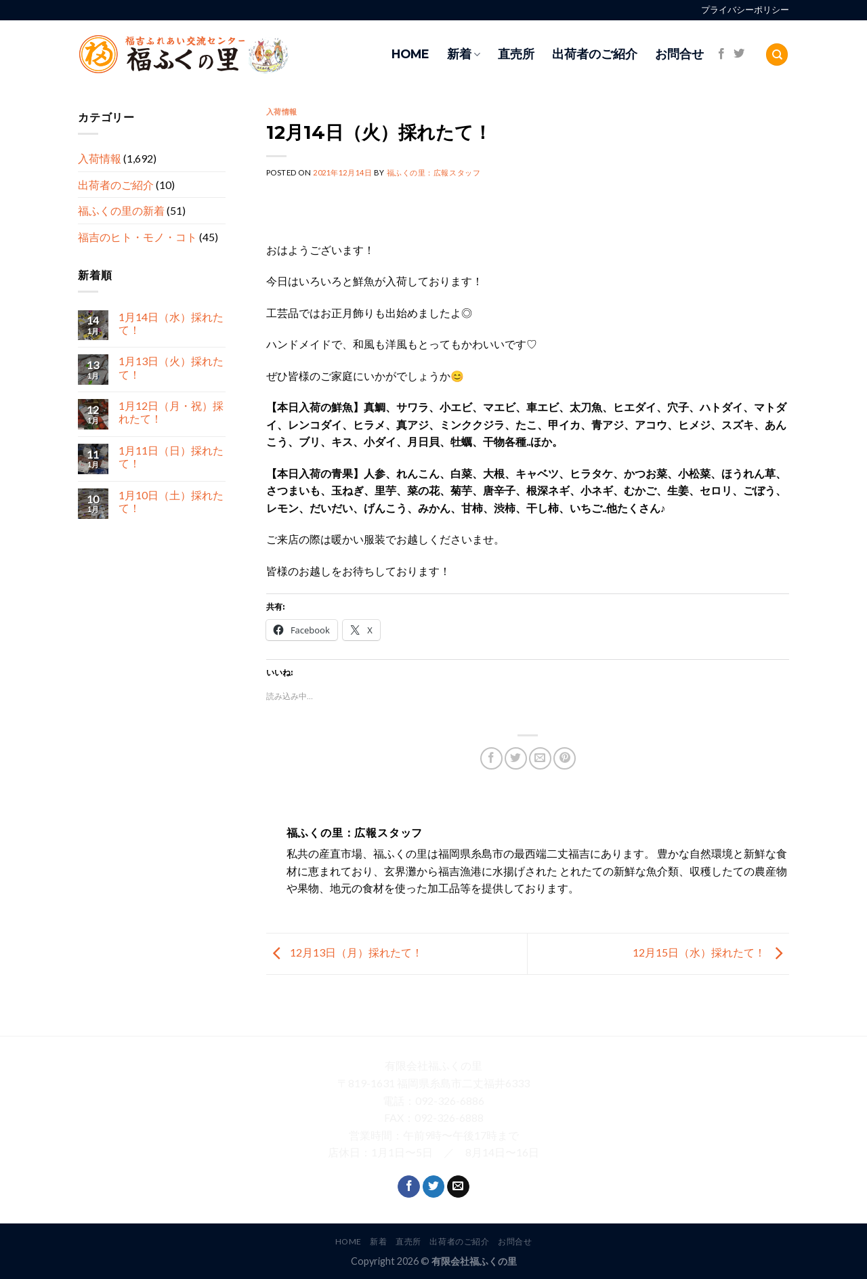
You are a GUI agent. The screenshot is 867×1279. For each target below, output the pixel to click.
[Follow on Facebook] (721, 54)
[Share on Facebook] (491, 758)
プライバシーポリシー (745, 10)
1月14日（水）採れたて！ (171, 323)
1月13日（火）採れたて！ (171, 368)
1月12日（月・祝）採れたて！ (171, 412)
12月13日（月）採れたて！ (344, 952)
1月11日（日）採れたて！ (171, 457)
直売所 (516, 54)
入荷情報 (99, 158)
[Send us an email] (458, 1186)
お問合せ (679, 54)
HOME (410, 54)
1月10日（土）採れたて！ (171, 501)
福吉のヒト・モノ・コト (137, 236)
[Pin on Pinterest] (564, 758)
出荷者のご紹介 (594, 54)
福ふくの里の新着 (121, 211)
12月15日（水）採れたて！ (711, 952)
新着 (463, 54)
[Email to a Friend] (540, 758)
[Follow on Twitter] (739, 54)
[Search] (777, 54)
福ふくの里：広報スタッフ (434, 172)
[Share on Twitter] (516, 758)
